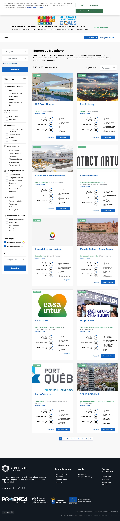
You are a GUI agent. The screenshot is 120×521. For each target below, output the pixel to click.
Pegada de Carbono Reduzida (14, 190)
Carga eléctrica (13, 134)
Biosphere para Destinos (61, 481)
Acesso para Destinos (106, 483)
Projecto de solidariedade (13, 223)
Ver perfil (51, 137)
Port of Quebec (43, 394)
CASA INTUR (41, 320)
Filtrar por (9, 79)
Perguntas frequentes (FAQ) (85, 475)
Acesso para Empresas (106, 477)
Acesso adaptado (14, 201)
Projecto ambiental (14, 153)
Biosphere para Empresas (61, 475)
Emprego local (13, 228)
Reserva (63, 137)
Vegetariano (12, 96)
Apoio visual (12, 204)
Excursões (11, 119)
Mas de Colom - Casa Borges (97, 249)
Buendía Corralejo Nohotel (50, 175)
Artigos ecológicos (14, 159)
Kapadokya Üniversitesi (48, 249)
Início (6, 37)
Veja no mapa (108, 37)
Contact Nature (89, 175)
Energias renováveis (15, 177)
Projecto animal (13, 165)
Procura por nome (10, 63)
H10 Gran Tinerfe (44, 104)
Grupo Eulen (87, 320)
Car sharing (12, 140)
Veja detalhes (108, 282)
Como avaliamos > (102, 28)
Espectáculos (13, 116)
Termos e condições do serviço (106, 511)
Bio (9, 105)
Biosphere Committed (14, 246)
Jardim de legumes (15, 102)
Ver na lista (92, 37)
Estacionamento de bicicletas (14, 130)
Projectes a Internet (112, 515)
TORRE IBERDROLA (89, 394)
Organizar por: (92, 67)
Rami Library (87, 104)
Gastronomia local (15, 93)
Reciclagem (12, 156)
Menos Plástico (13, 150)
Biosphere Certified (15, 242)
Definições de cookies (89, 5)
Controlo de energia (15, 186)
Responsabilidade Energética (14, 181)
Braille (10, 207)
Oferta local (12, 231)
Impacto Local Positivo (16, 219)
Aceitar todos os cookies (89, 11)
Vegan (10, 99)
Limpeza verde (13, 162)
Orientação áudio (14, 210)
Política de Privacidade (84, 511)
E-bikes (10, 137)
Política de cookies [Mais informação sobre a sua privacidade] (35, 8)
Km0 (10, 90)
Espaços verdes (13, 175)
